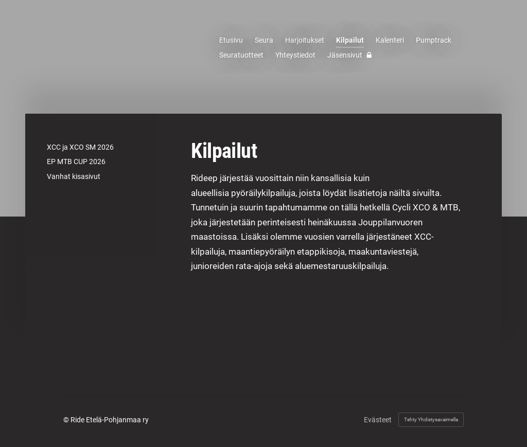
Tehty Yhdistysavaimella (431, 419)
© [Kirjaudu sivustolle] (67, 420)
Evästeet (378, 419)
